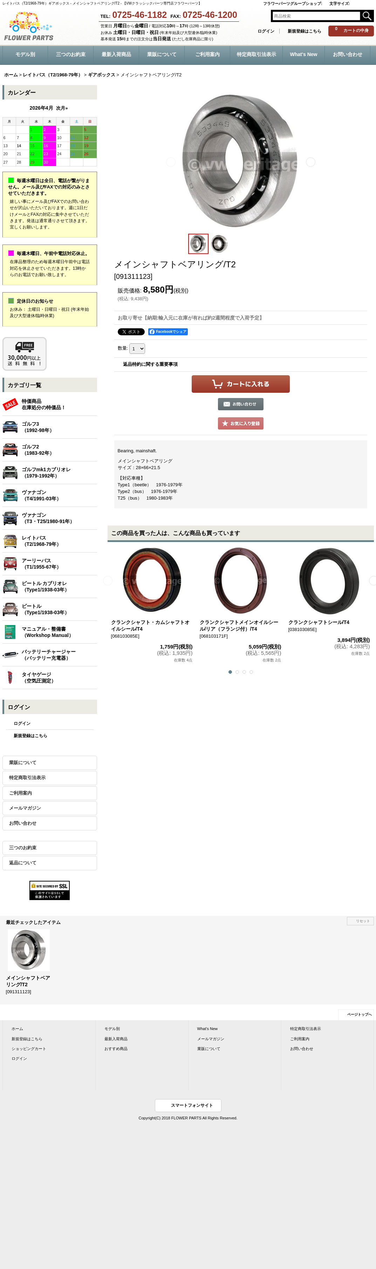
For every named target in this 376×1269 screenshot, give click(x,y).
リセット (363, 921)
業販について (22, 762)
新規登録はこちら (304, 31)
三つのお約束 (22, 847)
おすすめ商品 (116, 1049)
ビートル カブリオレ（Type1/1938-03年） (46, 586)
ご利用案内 (20, 793)
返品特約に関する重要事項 (150, 364)
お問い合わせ (22, 823)
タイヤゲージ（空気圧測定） (39, 678)
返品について (22, 862)
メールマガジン (25, 808)
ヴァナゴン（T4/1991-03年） (42, 495)
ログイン (266, 31)
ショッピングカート (29, 1049)
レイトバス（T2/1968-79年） (42, 541)
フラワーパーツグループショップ (292, 3)
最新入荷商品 (116, 1039)
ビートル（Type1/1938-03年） (46, 609)
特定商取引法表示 (27, 777)
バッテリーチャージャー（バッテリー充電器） (49, 655)
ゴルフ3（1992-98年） (38, 427)
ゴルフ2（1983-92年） (38, 450)
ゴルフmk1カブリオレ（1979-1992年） (46, 473)
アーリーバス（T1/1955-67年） (42, 564)
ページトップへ (359, 1014)
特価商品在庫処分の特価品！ (44, 404)
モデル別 (112, 1029)
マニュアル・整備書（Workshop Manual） (48, 632)
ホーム (17, 1029)
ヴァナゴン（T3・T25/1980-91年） (48, 518)
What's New (207, 1029)
